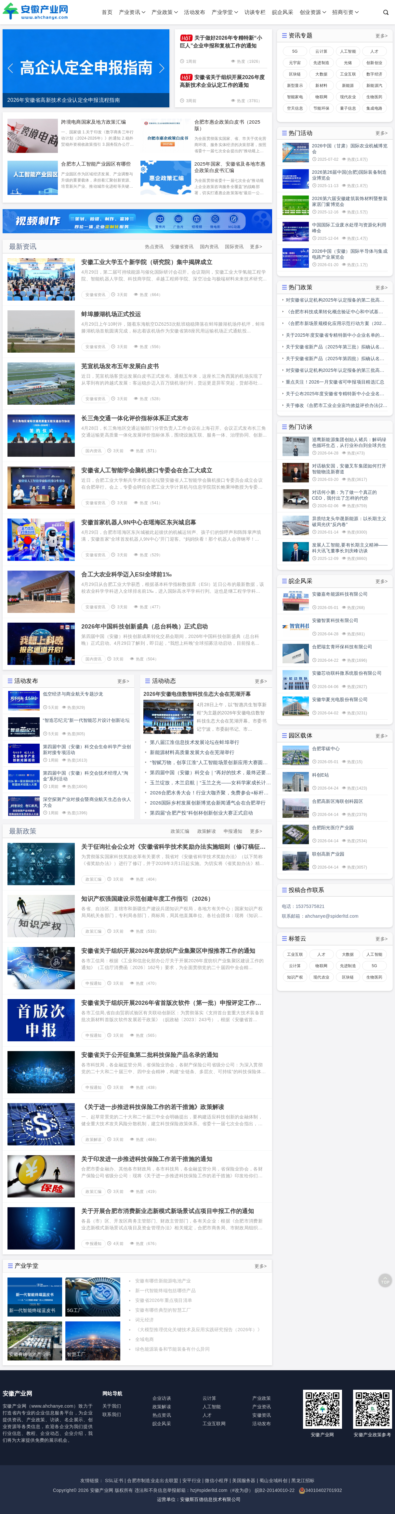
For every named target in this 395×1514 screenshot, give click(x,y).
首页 (107, 12)
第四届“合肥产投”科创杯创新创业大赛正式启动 (201, 813)
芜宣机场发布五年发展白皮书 (120, 366)
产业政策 (164, 12)
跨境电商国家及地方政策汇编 (93, 122)
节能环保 (321, 108)
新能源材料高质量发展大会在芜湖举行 (192, 752)
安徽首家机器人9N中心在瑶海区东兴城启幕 (138, 522)
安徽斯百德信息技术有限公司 (210, 1499)
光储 (348, 63)
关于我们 (111, 1406)
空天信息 (295, 108)
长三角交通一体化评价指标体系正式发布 (134, 418)
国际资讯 (234, 246)
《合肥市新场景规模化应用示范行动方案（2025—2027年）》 (335, 325)
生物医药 (374, 97)
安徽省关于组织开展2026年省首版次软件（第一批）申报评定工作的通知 (171, 1003)
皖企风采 (282, 12)
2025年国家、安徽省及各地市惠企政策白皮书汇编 (229, 167)
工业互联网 (348, 75)
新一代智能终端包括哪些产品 (165, 1290)
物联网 (321, 97)
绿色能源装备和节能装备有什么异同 (172, 1349)
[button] (161, 68)
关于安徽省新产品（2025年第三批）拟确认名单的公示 (335, 348)
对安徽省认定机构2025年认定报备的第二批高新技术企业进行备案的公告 (335, 301)
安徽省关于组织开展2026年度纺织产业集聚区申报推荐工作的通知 (168, 951)
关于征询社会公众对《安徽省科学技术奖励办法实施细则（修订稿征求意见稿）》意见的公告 (173, 847)
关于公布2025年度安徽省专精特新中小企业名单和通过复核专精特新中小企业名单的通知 (335, 395)
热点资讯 (154, 246)
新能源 (348, 85)
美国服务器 (244, 1480)
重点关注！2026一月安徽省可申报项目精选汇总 (335, 382)
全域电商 (144, 1339)
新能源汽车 (374, 86)
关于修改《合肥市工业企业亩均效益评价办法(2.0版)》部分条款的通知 (336, 407)
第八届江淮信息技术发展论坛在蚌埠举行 (194, 742)
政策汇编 (180, 831)
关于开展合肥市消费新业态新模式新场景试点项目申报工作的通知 (167, 1211)
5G (295, 51)
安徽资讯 (261, 1415)
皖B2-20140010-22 (275, 1490)
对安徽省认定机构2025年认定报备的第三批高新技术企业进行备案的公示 (335, 372)
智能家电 (295, 97)
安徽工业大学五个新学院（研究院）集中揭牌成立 (146, 262)
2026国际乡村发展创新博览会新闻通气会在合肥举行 (208, 802)
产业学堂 (225, 12)
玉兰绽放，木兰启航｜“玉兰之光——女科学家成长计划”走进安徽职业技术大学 (208, 784)
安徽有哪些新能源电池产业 (163, 1280)
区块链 (295, 74)
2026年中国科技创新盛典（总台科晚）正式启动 (144, 626)
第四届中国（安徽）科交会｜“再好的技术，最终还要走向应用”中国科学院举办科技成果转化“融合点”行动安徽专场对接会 (210, 773)
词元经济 (144, 1319)
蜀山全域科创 (273, 1480)
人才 (374, 51)
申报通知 (233, 831)
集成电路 (374, 108)
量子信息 (348, 108)
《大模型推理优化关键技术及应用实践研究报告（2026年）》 (198, 1329)
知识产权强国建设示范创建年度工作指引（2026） (147, 899)
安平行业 (191, 1480)
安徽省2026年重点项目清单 (163, 1300)
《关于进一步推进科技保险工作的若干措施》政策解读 (152, 1107)
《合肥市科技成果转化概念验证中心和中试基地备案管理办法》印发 (334, 313)
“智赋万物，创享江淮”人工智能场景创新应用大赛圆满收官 (209, 763)
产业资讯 (132, 12)
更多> (256, 246)
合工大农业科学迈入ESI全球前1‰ (126, 574)
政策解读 (206, 831)
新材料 (321, 85)
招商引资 (345, 12)
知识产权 (295, 977)
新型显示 (295, 85)
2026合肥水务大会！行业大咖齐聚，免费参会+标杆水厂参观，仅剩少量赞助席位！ (209, 794)
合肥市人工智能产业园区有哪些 (96, 164)
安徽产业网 (101, 1490)
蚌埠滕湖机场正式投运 (111, 314)
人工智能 (348, 51)
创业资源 (313, 12)
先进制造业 (321, 64)
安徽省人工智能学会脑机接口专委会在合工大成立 (146, 470)
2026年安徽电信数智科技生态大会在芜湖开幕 (197, 694)
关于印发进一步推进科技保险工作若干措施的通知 (146, 1159)
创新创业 (374, 63)
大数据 (321, 74)
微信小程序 (216, 1480)
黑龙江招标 (303, 1480)
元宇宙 (295, 63)
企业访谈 (161, 1398)
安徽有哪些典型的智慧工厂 (163, 1310)
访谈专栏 (255, 12)
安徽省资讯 (182, 246)
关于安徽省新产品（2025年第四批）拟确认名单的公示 (335, 360)
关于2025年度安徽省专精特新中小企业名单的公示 (335, 336)
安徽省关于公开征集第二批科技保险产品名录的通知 (149, 1055)
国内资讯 (209, 246)
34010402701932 (323, 1490)
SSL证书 (114, 1480)
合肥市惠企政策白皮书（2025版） (227, 125)
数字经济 (374, 74)
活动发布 (194, 12)
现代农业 (348, 97)
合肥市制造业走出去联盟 (152, 1480)
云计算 (321, 51)
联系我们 (111, 1414)
